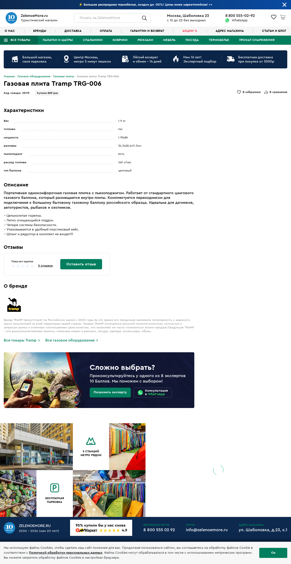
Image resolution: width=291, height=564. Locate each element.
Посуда (192, 40)
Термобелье (219, 40)
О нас (10, 31)
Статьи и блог (274, 31)
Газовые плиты (63, 76)
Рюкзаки (145, 40)
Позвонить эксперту (110, 392)
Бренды (39, 31)
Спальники (93, 40)
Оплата (106, 31)
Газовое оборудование (34, 76)
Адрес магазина (230, 31)
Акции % (189, 31)
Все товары (20, 40)
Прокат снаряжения (257, 40)
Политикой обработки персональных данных (65, 552)
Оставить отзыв (81, 264)
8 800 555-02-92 (240, 16)
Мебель (169, 40)
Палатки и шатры (58, 40)
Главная (9, 76)
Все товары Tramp (20, 340)
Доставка (73, 31)
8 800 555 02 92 (159, 530)
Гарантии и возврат (147, 31)
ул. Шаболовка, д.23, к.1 (263, 530)
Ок (273, 552)
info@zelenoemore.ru (207, 530)
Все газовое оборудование (70, 340)
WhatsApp (240, 20)
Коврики (120, 40)
